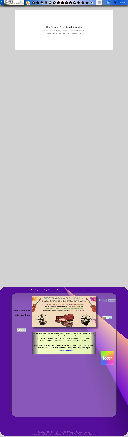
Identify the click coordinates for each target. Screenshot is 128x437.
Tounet (80, 434)
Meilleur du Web (71, 434)
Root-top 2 (60, 434)
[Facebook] (37, 2)
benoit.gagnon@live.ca (22, 315)
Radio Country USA (91, 434)
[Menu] (99, 2)
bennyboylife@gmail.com (21, 311)
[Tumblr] (33, 2)
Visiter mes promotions (63, 350)
